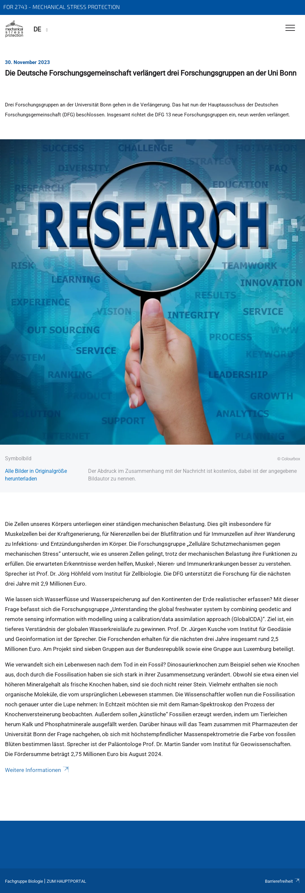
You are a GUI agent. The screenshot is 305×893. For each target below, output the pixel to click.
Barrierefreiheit (282, 881)
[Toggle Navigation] (290, 28)
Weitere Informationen (37, 770)
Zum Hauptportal (66, 881)
